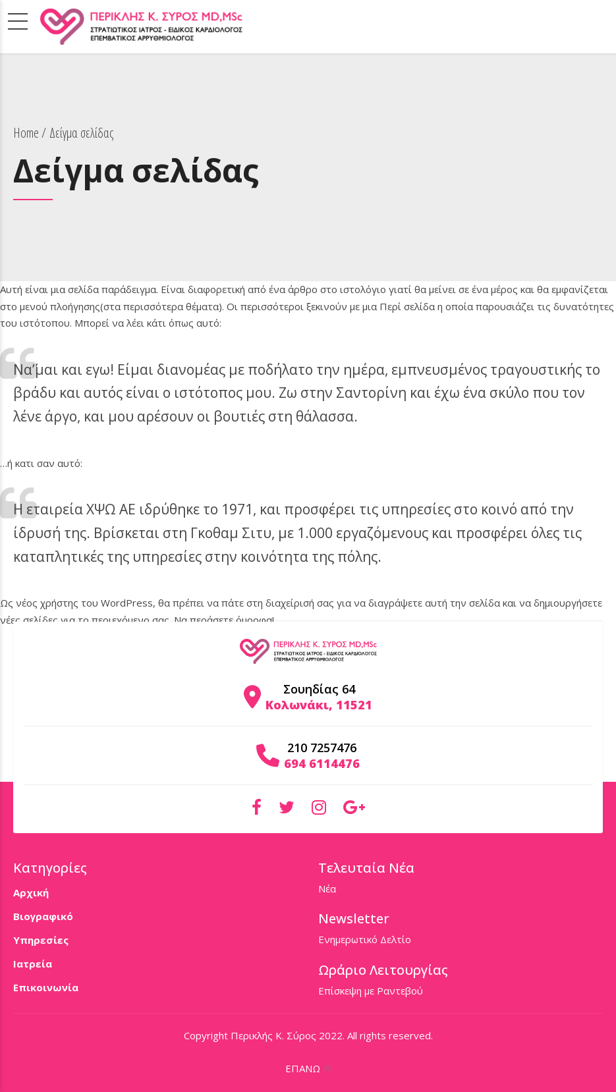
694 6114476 (322, 763)
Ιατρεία (32, 963)
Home (26, 133)
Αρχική (31, 892)
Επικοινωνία (45, 987)
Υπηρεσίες (41, 939)
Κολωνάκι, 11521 (319, 705)
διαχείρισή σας (300, 602)
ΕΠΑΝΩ (302, 1068)
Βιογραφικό (43, 916)
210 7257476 (321, 747)
